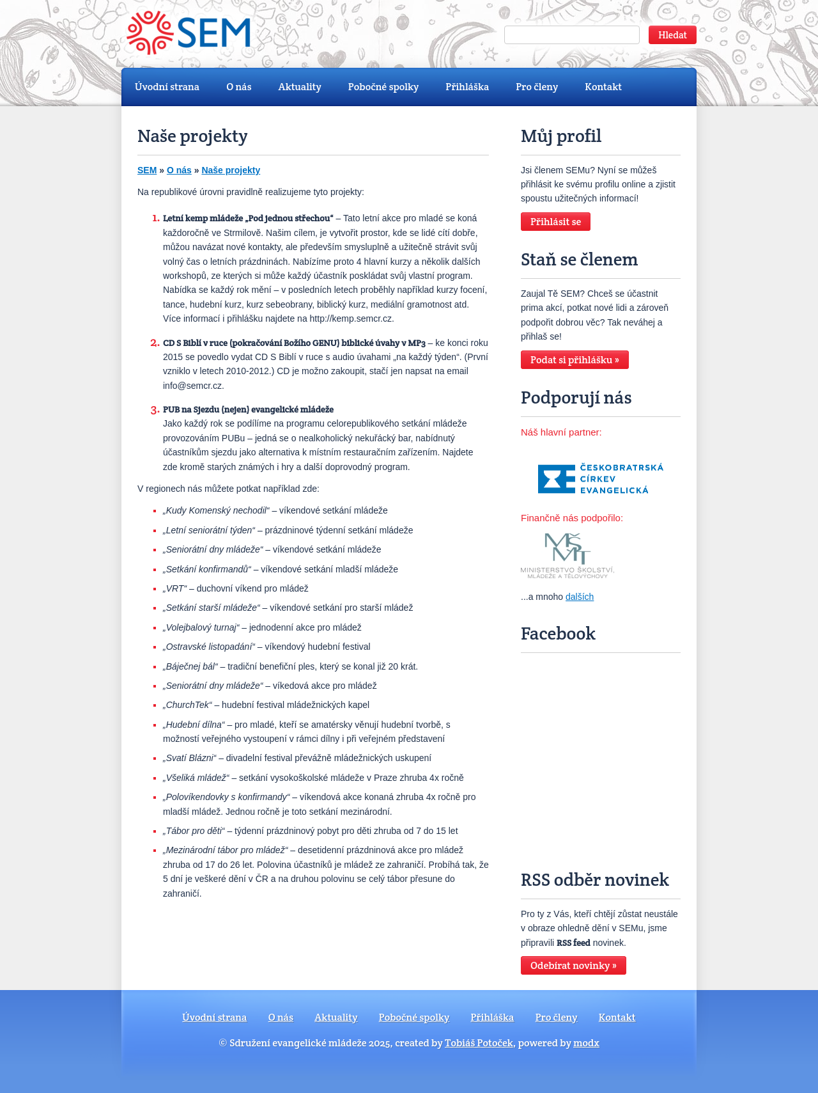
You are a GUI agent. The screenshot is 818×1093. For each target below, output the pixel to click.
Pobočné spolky (383, 86)
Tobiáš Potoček (479, 1043)
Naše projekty (230, 170)
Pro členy (537, 86)
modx (586, 1043)
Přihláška (467, 86)
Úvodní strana (167, 86)
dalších (580, 597)
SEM (147, 170)
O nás (238, 86)
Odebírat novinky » (573, 965)
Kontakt (603, 86)
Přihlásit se (555, 221)
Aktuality (300, 86)
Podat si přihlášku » (574, 359)
